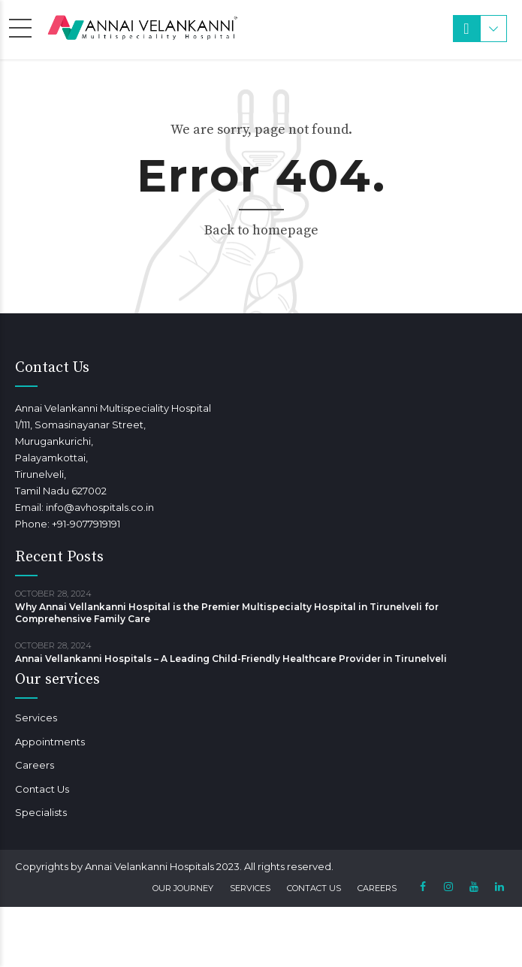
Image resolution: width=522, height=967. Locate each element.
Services (36, 718)
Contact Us (42, 789)
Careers (34, 765)
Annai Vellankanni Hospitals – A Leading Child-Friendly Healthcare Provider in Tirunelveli (231, 658)
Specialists (41, 812)
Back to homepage (261, 230)
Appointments (50, 742)
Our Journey (182, 888)
